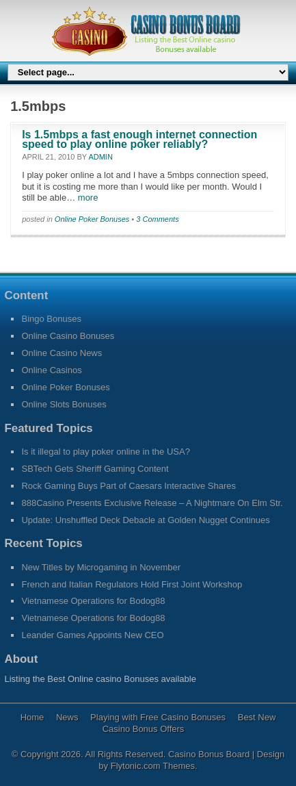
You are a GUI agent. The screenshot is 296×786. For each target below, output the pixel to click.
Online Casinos (51, 370)
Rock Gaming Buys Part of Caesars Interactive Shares (128, 486)
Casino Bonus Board (210, 754)
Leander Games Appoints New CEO (92, 635)
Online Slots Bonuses (63, 404)
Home (32, 717)
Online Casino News (61, 353)
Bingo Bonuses (51, 319)
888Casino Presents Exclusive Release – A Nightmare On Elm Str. (151, 503)
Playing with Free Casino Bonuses (158, 717)
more (86, 197)
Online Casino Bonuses (67, 336)
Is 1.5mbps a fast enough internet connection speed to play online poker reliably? (139, 139)
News (67, 717)
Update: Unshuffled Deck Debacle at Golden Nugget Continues (145, 520)
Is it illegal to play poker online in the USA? (105, 451)
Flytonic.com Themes (153, 766)
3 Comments (157, 219)
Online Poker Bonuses (92, 219)
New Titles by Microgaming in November (100, 567)
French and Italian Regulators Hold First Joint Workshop (131, 584)
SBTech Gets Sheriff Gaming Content (94, 469)
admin (100, 157)
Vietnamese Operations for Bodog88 (93, 601)
